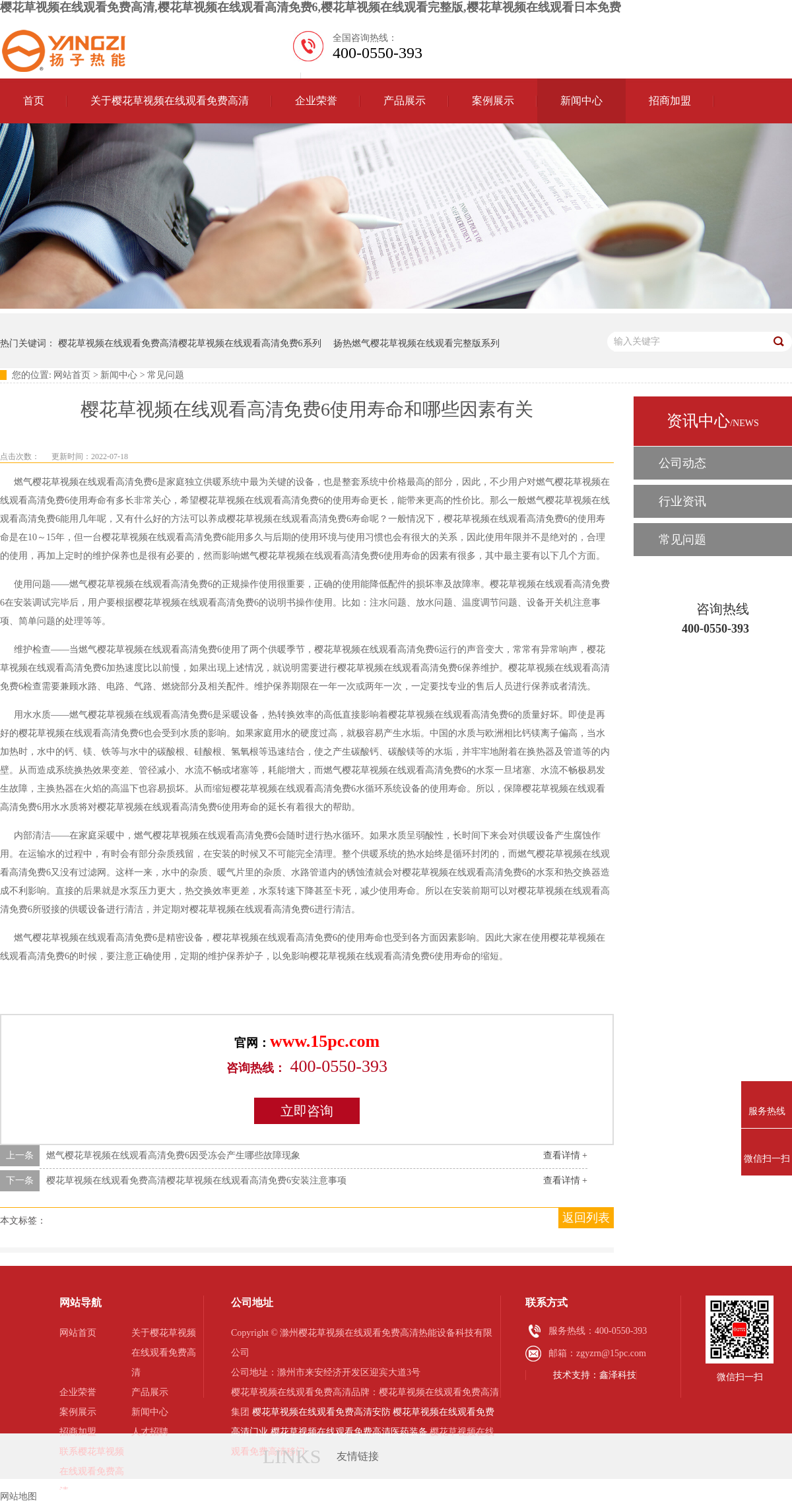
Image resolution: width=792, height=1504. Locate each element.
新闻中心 (581, 100)
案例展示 (493, 100)
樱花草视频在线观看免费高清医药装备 (349, 1432)
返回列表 (586, 1217)
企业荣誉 (316, 100)
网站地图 (18, 1496)
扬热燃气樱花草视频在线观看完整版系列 (416, 343)
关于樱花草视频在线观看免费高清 (169, 100)
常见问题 (165, 375)
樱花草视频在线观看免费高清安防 (321, 1412)
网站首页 (71, 375)
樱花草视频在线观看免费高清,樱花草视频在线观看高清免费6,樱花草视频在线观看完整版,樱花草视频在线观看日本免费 (310, 7)
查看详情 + (565, 1155)
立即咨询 (306, 1111)
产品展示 (404, 100)
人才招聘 (149, 1432)
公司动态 (682, 463)
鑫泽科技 (617, 1375)
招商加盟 (670, 100)
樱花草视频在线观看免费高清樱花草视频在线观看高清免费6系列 (189, 343)
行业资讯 (682, 501)
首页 (33, 100)
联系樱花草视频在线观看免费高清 (91, 1471)
